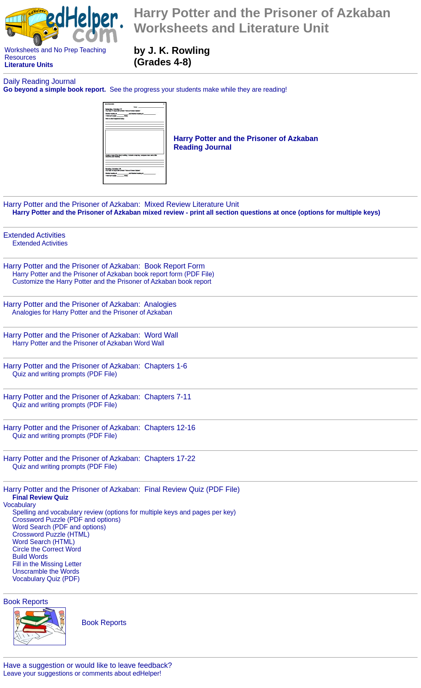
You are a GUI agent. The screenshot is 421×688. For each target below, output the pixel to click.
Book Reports (103, 623)
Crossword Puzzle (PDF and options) (66, 519)
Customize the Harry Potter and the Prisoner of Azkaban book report (111, 281)
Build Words (30, 556)
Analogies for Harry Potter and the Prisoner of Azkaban (92, 312)
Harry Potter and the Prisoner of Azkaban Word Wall (88, 343)
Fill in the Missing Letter (46, 564)
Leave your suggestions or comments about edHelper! (82, 673)
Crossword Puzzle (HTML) (51, 534)
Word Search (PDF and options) (59, 527)
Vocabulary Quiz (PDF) (46, 578)
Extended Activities (39, 243)
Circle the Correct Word (46, 549)
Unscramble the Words (45, 571)
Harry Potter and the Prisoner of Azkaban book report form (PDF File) (113, 274)
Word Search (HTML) (43, 541)
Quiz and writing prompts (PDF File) (64, 374)
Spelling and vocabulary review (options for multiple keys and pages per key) (124, 512)
